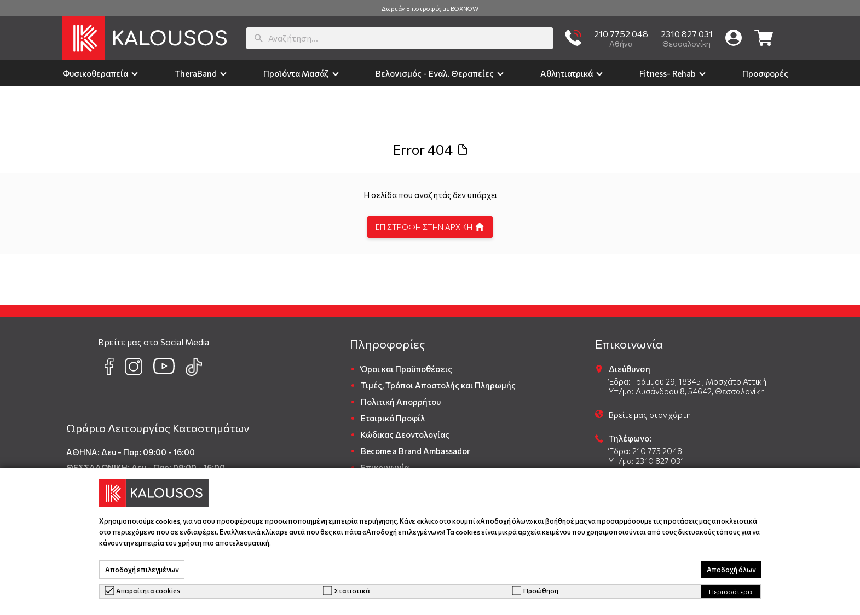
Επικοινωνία (385, 467)
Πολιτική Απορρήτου (401, 402)
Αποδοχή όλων (731, 569)
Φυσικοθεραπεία (95, 73)
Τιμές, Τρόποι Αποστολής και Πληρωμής (438, 385)
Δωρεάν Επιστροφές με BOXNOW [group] (430, 8)
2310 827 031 (687, 33)
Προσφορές (765, 73)
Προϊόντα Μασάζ (296, 73)
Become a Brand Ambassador (415, 451)
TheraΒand (196, 73)
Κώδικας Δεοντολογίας (405, 434)
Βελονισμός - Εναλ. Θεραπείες (435, 73)
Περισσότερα (730, 591)
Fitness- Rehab (667, 73)
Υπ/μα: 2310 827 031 (646, 461)
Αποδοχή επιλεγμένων (141, 569)
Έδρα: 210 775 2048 (645, 451)
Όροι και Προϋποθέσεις (406, 369)
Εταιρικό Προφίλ (393, 418)
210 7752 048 (621, 33)
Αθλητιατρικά (566, 73)
